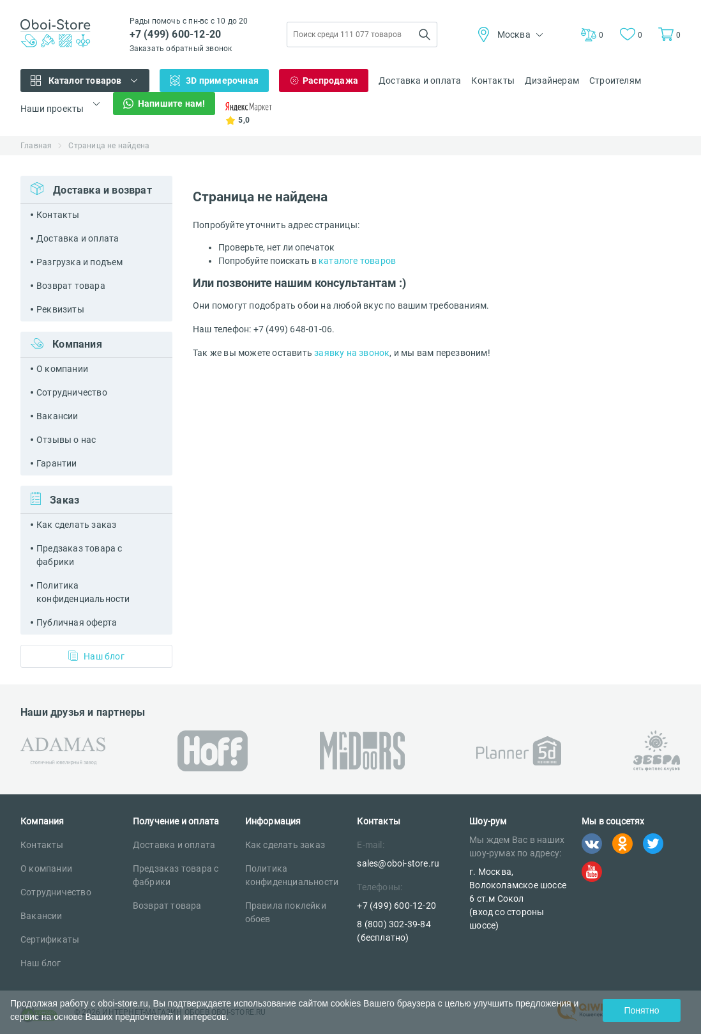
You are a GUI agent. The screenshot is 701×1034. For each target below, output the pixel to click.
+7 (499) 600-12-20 (176, 34)
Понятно (641, 1010)
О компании (62, 369)
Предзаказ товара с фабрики (79, 555)
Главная (36, 145)
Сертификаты (49, 939)
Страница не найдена (108, 145)
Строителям (615, 80)
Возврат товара (70, 286)
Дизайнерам (552, 80)
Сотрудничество (71, 392)
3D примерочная (222, 80)
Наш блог (96, 656)
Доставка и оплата (420, 80)
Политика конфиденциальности (83, 592)
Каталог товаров (85, 80)
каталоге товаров (357, 261)
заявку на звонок (351, 353)
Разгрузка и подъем (79, 262)
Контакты (493, 80)
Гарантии (56, 463)
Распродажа (330, 80)
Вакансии (57, 416)
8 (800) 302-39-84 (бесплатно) (393, 931)
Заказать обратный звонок (181, 48)
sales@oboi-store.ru (398, 863)
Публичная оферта (76, 622)
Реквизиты (60, 309)
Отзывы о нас (66, 440)
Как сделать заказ (76, 525)
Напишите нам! (172, 103)
